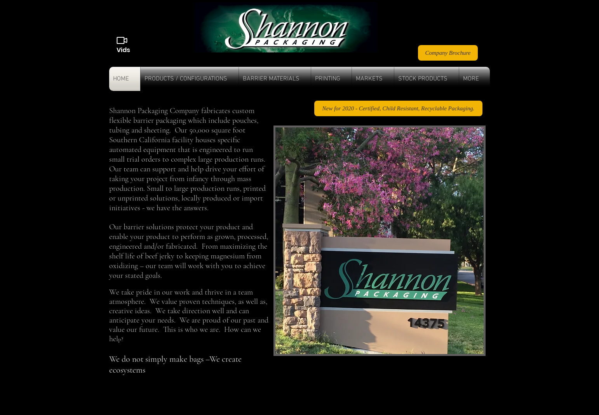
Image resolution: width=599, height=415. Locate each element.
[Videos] (122, 40)
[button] (190, 79)
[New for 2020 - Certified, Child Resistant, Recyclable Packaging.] (398, 108)
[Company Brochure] (448, 53)
